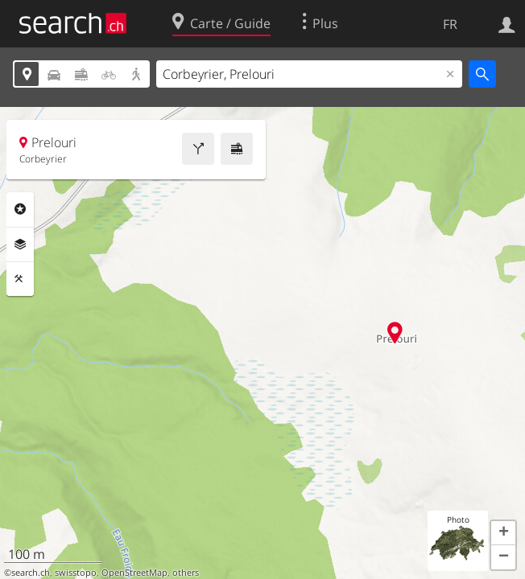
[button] (503, 533)
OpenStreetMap (134, 572)
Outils (20, 279)
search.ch (30, 572)
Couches (20, 244)
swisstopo (76, 572)
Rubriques (20, 209)
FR (450, 24)
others (185, 572)
